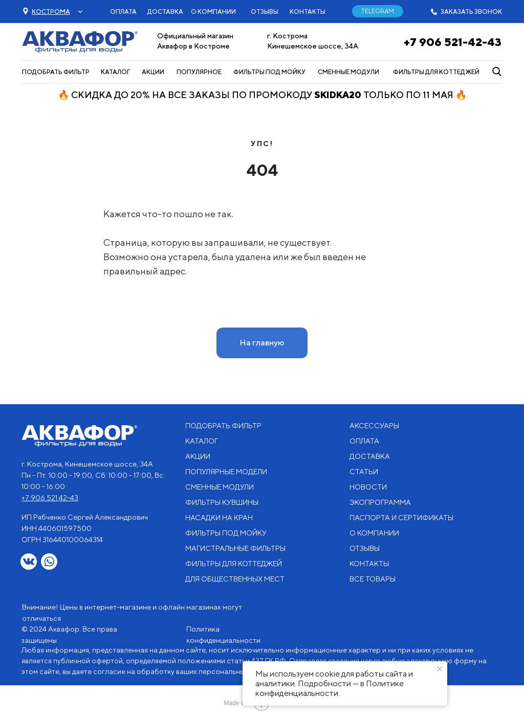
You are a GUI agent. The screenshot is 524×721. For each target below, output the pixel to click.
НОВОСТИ (368, 487)
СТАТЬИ (364, 472)
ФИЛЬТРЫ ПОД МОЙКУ (269, 72)
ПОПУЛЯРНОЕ (199, 72)
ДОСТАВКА (165, 11)
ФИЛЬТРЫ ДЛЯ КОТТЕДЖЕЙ (436, 72)
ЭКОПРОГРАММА (380, 502)
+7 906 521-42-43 (452, 42)
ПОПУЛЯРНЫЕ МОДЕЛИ (226, 472)
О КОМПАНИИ (213, 11)
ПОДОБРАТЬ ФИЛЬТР (56, 72)
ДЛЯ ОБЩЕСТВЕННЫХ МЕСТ (235, 579)
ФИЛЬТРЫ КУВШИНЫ (221, 502)
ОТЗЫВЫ (264, 11)
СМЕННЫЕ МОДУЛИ (348, 72)
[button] (51, 11)
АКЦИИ (153, 72)
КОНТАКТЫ (307, 11)
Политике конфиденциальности (329, 688)
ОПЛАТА (123, 11)
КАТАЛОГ (115, 72)
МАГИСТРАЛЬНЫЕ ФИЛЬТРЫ (235, 548)
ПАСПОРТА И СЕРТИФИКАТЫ (401, 518)
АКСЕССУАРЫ (374, 426)
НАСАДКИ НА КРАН (219, 518)
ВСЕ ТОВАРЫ (373, 579)
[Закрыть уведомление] (439, 669)
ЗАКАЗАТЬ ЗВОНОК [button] (471, 11)
